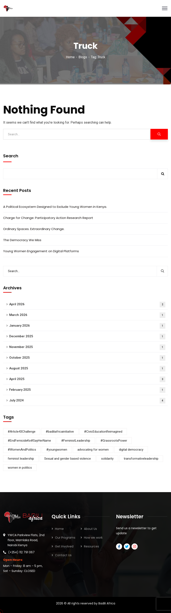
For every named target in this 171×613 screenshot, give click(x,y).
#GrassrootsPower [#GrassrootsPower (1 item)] (114, 440)
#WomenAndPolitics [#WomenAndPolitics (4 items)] (22, 449)
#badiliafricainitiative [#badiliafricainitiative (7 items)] (60, 431)
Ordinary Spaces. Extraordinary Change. (33, 229)
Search (10, 156)
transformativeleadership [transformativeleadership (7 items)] (141, 458)
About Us (90, 529)
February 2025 (87, 390)
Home (70, 57)
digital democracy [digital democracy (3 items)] (131, 449)
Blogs (82, 57)
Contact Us (63, 555)
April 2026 (87, 304)
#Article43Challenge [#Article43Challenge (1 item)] (21, 431)
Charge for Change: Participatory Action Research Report (48, 218)
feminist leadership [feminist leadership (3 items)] (21, 458)
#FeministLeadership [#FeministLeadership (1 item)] (75, 440)
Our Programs (65, 537)
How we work (93, 537)
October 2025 (87, 358)
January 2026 (87, 326)
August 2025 (87, 368)
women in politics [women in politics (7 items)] (20, 467)
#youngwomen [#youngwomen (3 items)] (56, 449)
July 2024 (87, 400)
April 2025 (87, 379)
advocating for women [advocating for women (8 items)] (93, 449)
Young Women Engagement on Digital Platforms (41, 251)
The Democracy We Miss (22, 240)
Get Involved (64, 546)
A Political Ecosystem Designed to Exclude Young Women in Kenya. (55, 206)
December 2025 (87, 336)
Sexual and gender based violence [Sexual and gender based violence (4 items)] (67, 458)
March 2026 (87, 315)
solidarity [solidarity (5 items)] (107, 458)
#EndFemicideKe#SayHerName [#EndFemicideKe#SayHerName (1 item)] (29, 440)
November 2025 (87, 347)
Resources (91, 546)
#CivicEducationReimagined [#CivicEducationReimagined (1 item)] (103, 431)
